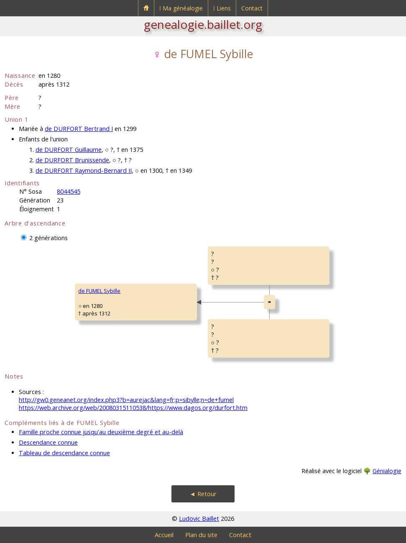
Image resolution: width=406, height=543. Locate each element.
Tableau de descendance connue (64, 453)
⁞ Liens (222, 8)
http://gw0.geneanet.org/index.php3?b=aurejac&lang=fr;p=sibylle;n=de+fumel (126, 400)
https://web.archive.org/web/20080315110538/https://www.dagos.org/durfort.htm (133, 408)
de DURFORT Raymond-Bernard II (84, 170)
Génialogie (387, 471)
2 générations (48, 238)
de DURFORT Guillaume (69, 150)
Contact (252, 8)
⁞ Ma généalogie (181, 8)
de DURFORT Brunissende (72, 160)
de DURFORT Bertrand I (79, 129)
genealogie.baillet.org (203, 24)
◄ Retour (202, 494)
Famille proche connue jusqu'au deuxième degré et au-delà (101, 432)
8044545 (68, 191)
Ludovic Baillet (199, 519)
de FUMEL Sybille (99, 291)
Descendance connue (48, 442)
